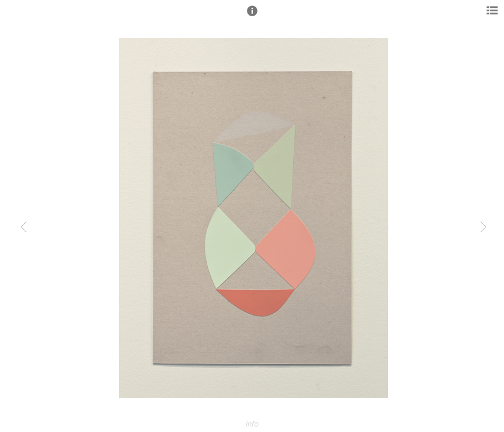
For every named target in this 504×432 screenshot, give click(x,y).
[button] (252, 16)
